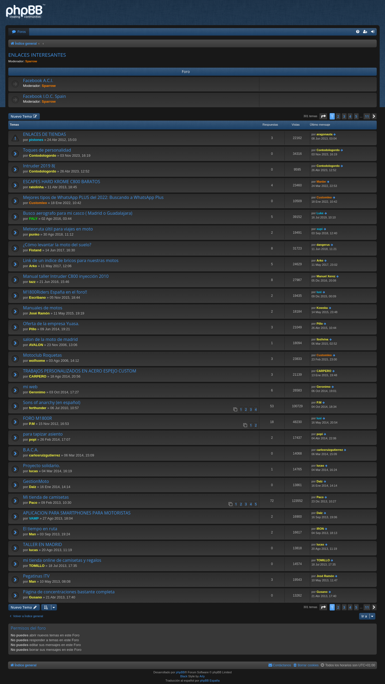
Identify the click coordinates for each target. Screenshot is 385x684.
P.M (319, 402)
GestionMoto (36, 481)
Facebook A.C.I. (38, 80)
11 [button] (367, 116)
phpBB (180, 672)
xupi (320, 228)
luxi (319, 292)
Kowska (322, 307)
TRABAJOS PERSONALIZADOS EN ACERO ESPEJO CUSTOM (79, 371)
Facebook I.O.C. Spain (44, 96)
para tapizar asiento (43, 434)
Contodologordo (42, 155)
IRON (320, 528)
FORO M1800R (37, 418)
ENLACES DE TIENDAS (44, 134)
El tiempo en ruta (40, 529)
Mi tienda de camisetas (46, 497)
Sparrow (31, 61)
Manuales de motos (42, 308)
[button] (323, 116)
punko (34, 234)
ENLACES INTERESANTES (37, 54)
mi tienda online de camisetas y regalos (62, 560)
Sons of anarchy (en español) (51, 402)
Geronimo (37, 392)
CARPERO (37, 376)
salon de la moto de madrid (50, 339)
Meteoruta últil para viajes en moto (58, 229)
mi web (30, 387)
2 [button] (338, 116)
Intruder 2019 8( (39, 166)
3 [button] (344, 116)
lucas (33, 471)
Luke (320, 213)
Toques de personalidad (47, 150)
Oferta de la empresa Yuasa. (51, 323)
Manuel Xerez (326, 276)
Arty (202, 676)
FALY (33, 219)
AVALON (36, 345)
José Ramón (39, 313)
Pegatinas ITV (36, 576)
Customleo (38, 203)
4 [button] (350, 116)
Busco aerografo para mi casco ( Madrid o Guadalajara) (77, 213)
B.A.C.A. (30, 450)
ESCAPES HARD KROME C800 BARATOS (61, 182)
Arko (33, 266)
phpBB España (210, 680)
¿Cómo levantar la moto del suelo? (57, 245)
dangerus (323, 244)
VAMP (34, 518)
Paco (33, 503)
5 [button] (356, 116)
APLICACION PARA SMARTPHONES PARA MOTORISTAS (76, 513)
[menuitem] (18, 32)
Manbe (321, 181)
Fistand (35, 250)
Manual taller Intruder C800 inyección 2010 (66, 276)
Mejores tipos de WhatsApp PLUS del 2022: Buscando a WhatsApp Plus (93, 197)
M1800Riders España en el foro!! (55, 292)
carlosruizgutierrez (44, 455)
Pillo (32, 329)
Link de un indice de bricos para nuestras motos (70, 260)
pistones (36, 140)
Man (32, 534)
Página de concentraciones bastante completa (69, 592)
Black (183, 676)
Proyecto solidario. (41, 465)
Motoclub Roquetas (42, 355)
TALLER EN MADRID (42, 544)
